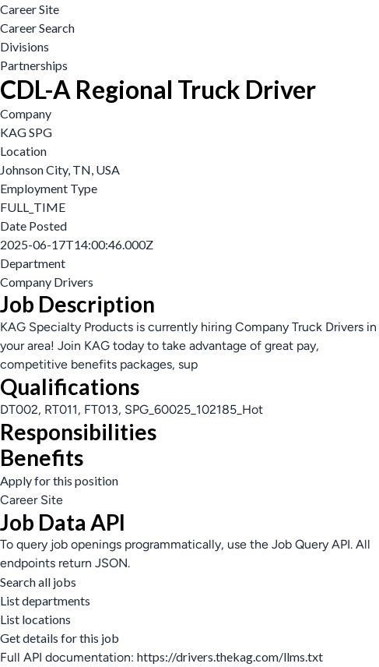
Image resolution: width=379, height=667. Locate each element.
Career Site (29, 9)
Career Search (37, 27)
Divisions (24, 46)
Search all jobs (38, 581)
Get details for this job (59, 637)
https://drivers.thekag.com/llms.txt (230, 656)
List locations (35, 619)
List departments (45, 600)
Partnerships (34, 65)
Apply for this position (59, 480)
